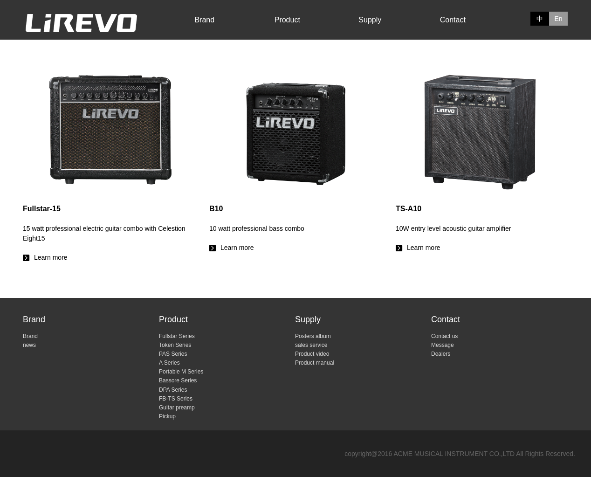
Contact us (444, 336)
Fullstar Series (177, 336)
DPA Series (173, 390)
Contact (453, 20)
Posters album (313, 336)
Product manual (314, 362)
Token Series (175, 345)
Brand (204, 20)
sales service (311, 345)
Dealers (440, 354)
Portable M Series (181, 371)
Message (442, 345)
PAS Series (173, 354)
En (558, 18)
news (29, 345)
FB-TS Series (175, 398)
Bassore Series (178, 380)
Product (287, 20)
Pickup (167, 416)
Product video (312, 354)
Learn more (109, 227)
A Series (169, 362)
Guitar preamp (177, 407)
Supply (369, 20)
